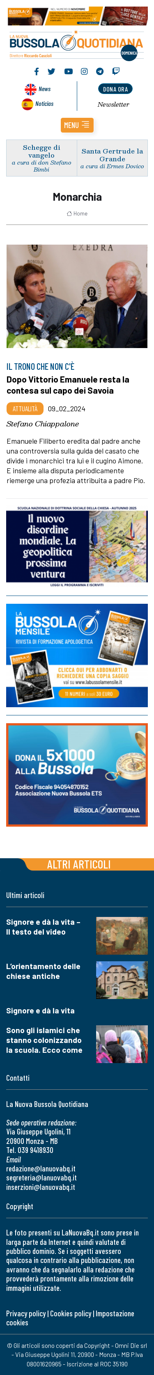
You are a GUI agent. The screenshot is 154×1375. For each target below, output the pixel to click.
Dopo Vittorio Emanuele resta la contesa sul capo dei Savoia (68, 384)
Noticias (44, 103)
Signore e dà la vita (40, 1010)
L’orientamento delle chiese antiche (43, 971)
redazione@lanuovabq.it (41, 1168)
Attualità (25, 408)
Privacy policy (26, 1313)
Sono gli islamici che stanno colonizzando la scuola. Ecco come (44, 1039)
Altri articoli (79, 864)
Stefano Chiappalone (43, 423)
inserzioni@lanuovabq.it (40, 1187)
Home (77, 213)
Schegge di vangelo (41, 151)
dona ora (115, 89)
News (45, 88)
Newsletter (113, 104)
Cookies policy (70, 1313)
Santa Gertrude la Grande (112, 155)
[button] (77, 125)
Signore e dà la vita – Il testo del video (43, 926)
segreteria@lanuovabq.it (41, 1177)
